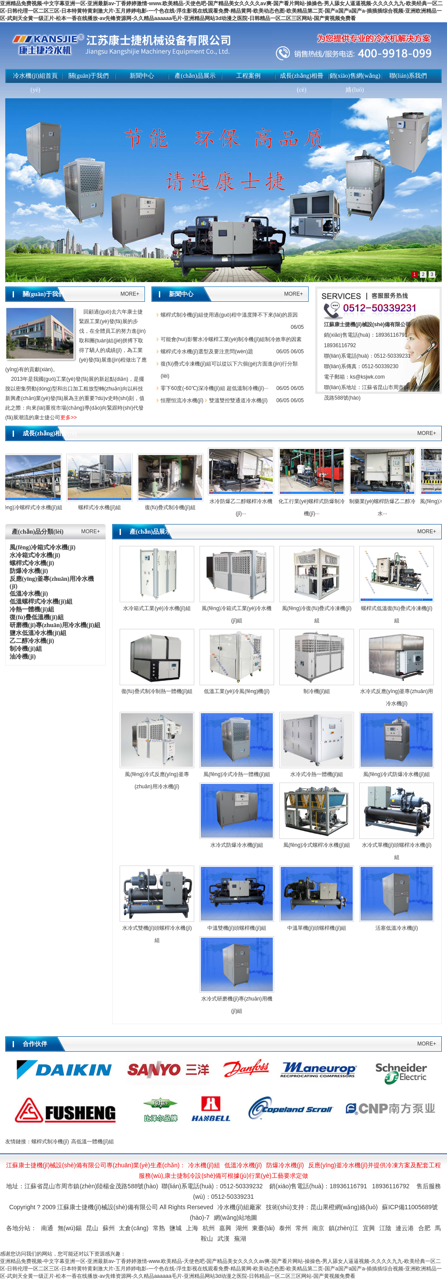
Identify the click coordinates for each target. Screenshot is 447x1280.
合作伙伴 (35, 1044)
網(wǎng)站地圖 (235, 1217)
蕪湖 (240, 1238)
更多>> (68, 417)
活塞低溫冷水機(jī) (396, 928)
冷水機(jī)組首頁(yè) (35, 82)
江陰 (385, 1228)
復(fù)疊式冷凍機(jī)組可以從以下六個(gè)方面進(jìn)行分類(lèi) (229, 370)
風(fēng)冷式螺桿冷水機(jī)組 (316, 845)
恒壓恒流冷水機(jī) (182, 400)
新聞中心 (142, 75)
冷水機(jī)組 (204, 1165)
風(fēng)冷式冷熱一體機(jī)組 (236, 774)
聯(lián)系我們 (408, 75)
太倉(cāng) (133, 1228)
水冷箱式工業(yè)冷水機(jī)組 (157, 608)
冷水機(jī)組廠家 (239, 1207)
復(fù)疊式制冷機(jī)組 (172, 507)
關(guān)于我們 (89, 75)
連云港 (404, 1228)
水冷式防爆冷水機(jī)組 (237, 845)
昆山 (92, 1228)
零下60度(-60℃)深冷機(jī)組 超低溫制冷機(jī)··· (214, 388)
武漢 (223, 1238)
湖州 (242, 1228)
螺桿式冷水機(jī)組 (101, 507)
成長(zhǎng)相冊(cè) (302, 82)
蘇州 (109, 1228)
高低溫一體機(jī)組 (92, 1142)
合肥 (424, 1228)
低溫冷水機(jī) (243, 1165)
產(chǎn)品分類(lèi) (37, 531)
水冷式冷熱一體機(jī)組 (317, 774)
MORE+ (129, 294)
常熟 (159, 1228)
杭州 (209, 1228)
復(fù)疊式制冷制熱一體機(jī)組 (157, 691)
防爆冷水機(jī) (285, 1165)
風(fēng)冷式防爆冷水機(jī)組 (396, 774)
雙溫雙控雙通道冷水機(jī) (238, 400)
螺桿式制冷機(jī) (50, 1142)
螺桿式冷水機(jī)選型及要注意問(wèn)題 (207, 351)
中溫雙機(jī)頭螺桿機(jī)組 (237, 928)
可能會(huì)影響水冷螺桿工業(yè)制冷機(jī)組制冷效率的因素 (231, 339)
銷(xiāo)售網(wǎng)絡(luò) (355, 82)
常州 (302, 1228)
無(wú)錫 (70, 1228)
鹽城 (175, 1228)
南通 (47, 1228)
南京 (318, 1228)
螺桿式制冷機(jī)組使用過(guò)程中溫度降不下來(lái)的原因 (229, 315)
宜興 (369, 1228)
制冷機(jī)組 (316, 691)
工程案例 (248, 75)
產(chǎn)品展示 (195, 75)
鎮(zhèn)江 (343, 1228)
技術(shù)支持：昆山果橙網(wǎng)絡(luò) (322, 1207)
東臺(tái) (263, 1228)
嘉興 (225, 1228)
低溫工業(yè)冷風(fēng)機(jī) (236, 691)
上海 (192, 1228)
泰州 (285, 1228)
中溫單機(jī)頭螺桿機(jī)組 (317, 928)
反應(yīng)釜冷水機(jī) (338, 1165)
